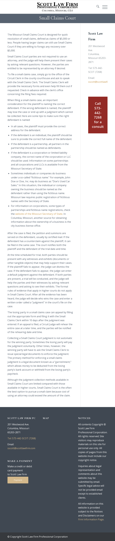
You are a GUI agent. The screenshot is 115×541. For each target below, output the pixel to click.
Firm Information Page (91, 519)
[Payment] (17, 480)
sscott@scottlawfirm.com (21, 448)
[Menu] (103, 7)
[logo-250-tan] (57, 7)
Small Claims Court (57, 18)
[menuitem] (96, 7)
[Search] (96, 7)
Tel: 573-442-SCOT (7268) (21, 438)
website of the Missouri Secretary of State (38, 214)
